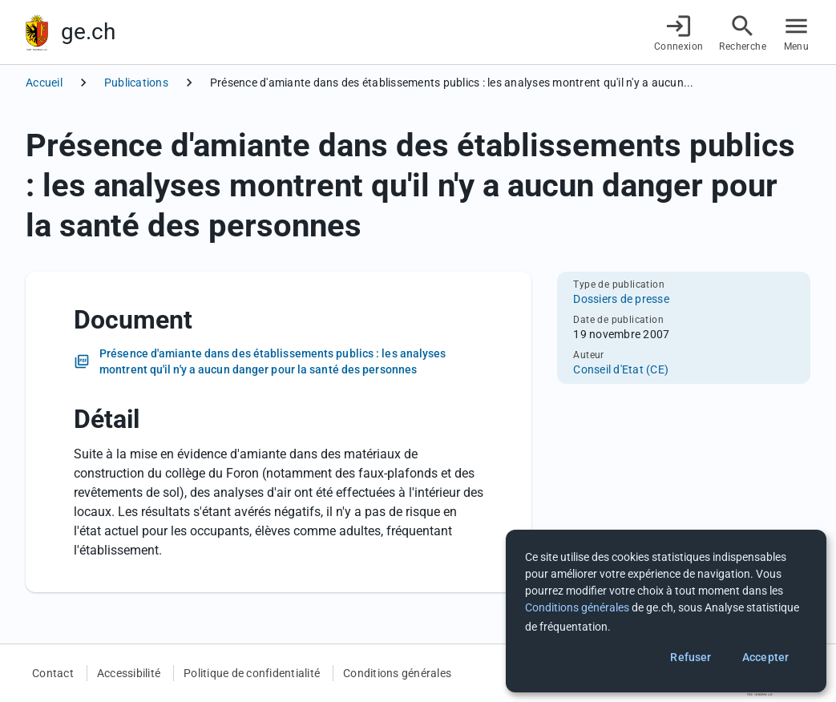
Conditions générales (397, 673)
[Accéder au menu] (796, 32)
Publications (136, 82)
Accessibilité (128, 673)
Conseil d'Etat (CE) (620, 369)
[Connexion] (679, 32)
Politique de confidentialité (252, 673)
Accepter (765, 657)
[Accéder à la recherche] (742, 32)
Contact (53, 673)
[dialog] (666, 611)
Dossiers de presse (621, 298)
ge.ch (88, 31)
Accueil (44, 82)
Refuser (690, 657)
